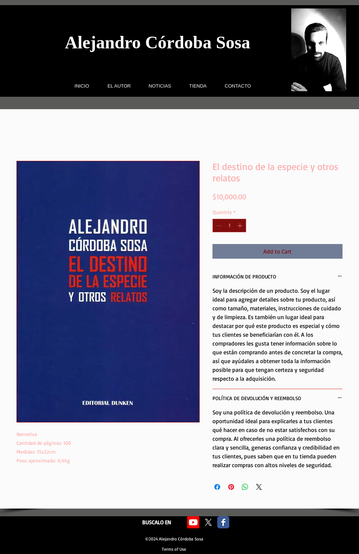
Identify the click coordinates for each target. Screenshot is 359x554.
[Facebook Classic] (223, 522)
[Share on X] (259, 487)
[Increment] (240, 225)
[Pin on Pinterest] (231, 487)
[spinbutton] (229, 225)
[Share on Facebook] (217, 487)
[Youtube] (193, 522)
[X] (208, 522)
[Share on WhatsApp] (245, 487)
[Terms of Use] (174, 549)
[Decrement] (218, 225)
